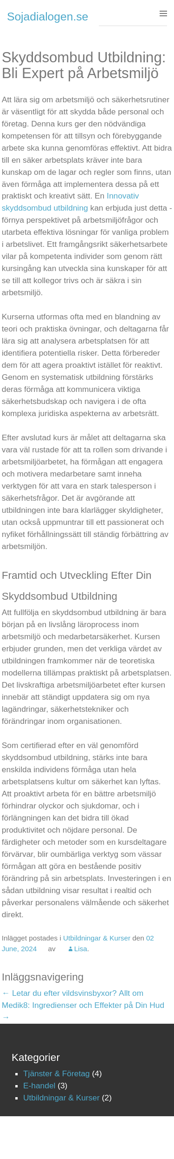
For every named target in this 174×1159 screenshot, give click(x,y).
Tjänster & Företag (56, 1073)
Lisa (80, 949)
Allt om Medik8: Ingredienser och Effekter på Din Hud (83, 1005)
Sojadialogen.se (47, 16)
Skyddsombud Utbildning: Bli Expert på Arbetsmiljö (84, 65)
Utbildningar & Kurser (96, 938)
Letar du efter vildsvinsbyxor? (59, 993)
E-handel (39, 1085)
